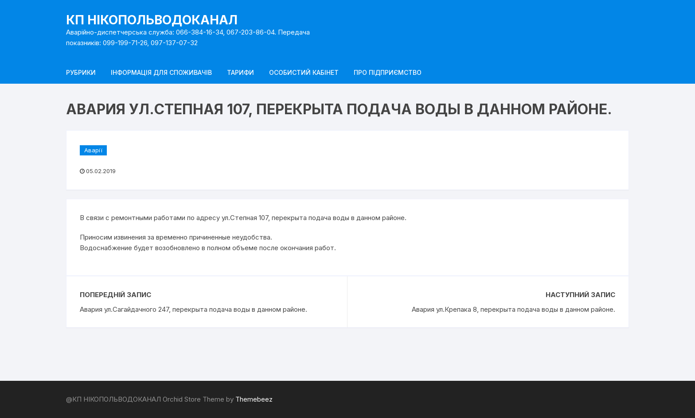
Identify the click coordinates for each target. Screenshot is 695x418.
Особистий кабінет (304, 72)
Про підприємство (388, 72)
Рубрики (81, 72)
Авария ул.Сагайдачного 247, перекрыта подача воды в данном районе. (193, 309)
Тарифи (240, 72)
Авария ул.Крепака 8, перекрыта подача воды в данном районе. (513, 309)
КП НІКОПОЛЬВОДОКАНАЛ (152, 19)
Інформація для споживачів (161, 72)
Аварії (93, 150)
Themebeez (254, 399)
